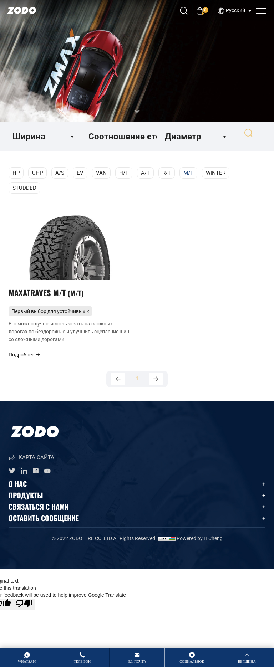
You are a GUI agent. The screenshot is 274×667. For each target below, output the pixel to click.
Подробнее (25, 359)
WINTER (215, 173)
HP (16, 173)
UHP (37, 173)
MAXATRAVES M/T (48, 295)
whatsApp (27, 661)
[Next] (156, 384)
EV (80, 173)
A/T (145, 173)
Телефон (82, 661)
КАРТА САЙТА (31, 463)
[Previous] (118, 384)
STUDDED (24, 188)
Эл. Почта (137, 661)
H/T (123, 173)
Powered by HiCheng (200, 544)
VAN (101, 173)
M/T (188, 173)
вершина (247, 661)
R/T (166, 173)
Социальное (191, 661)
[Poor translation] (24, 609)
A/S (59, 173)
